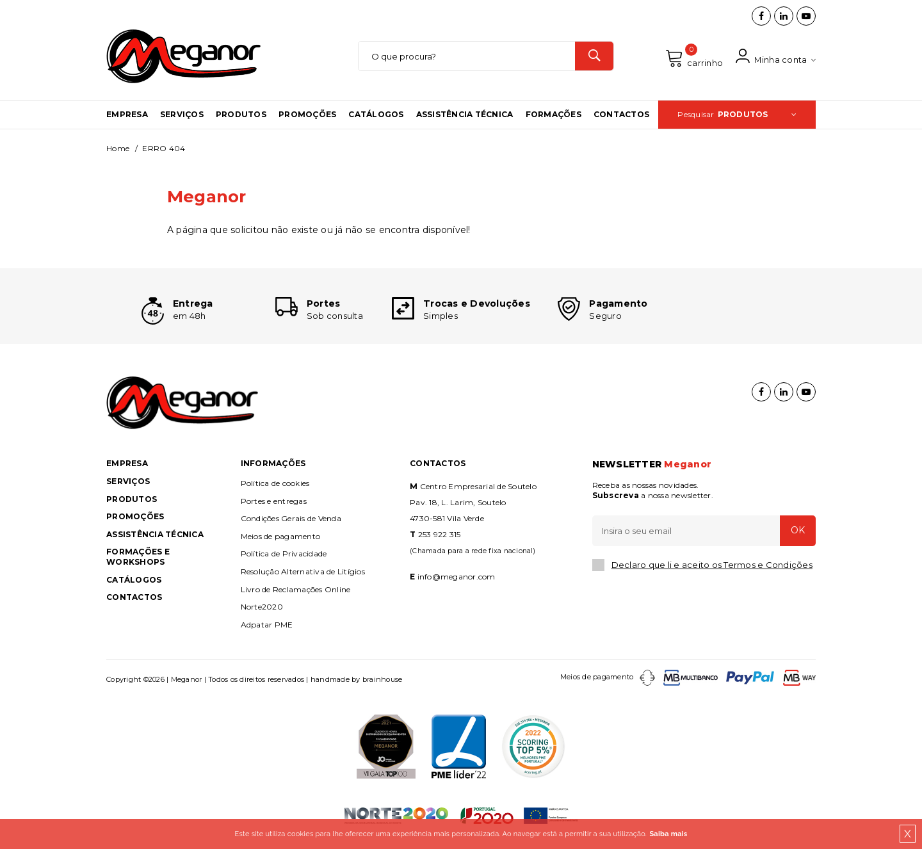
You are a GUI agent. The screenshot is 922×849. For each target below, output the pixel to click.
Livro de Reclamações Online (296, 595)
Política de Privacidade (284, 560)
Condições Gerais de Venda (291, 524)
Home (117, 151)
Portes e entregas (274, 507)
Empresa (127, 117)
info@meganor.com (456, 582)
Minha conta (775, 58)
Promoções (307, 117)
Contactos (621, 117)
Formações (553, 117)
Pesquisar (737, 117)
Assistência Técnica (465, 117)
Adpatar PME (267, 630)
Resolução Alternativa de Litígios (303, 577)
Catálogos (375, 117)
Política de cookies (275, 489)
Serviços (182, 117)
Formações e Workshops (138, 563)
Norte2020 (262, 612)
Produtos (241, 117)
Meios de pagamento (281, 542)
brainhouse (382, 685)
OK (797, 536)
